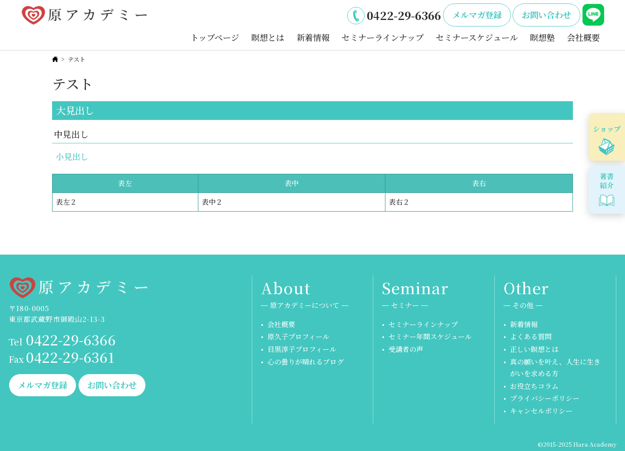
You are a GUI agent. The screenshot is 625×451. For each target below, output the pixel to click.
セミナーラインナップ (383, 37)
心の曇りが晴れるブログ (305, 362)
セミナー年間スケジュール (430, 337)
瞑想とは (267, 37)
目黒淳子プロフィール (301, 349)
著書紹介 (607, 180)
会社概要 (583, 37)
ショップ (607, 129)
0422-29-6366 (404, 15)
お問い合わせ (546, 14)
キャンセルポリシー (541, 411)
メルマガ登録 (477, 14)
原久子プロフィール (298, 337)
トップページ (215, 37)
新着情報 (312, 37)
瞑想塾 (542, 37)
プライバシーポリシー (544, 398)
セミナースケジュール (477, 37)
